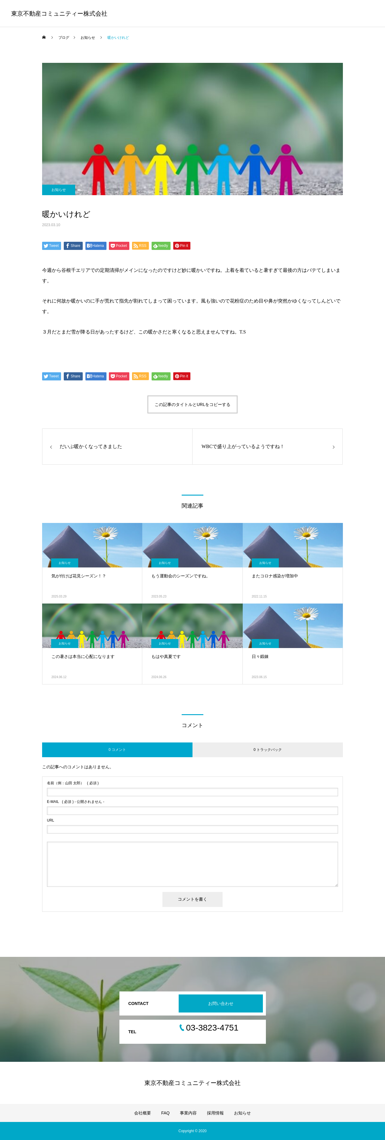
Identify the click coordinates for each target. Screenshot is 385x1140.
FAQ (165, 1113)
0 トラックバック (268, 750)
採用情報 (215, 1113)
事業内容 (188, 1113)
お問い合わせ (220, 1003)
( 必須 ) (73, 783)
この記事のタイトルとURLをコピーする (192, 404)
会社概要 (142, 1113)
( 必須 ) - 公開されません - (75, 802)
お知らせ (58, 190)
